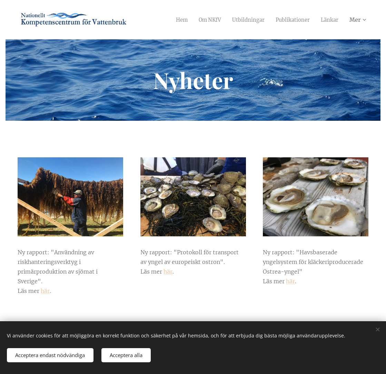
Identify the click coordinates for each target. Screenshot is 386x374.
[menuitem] (172, 19)
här (45, 290)
